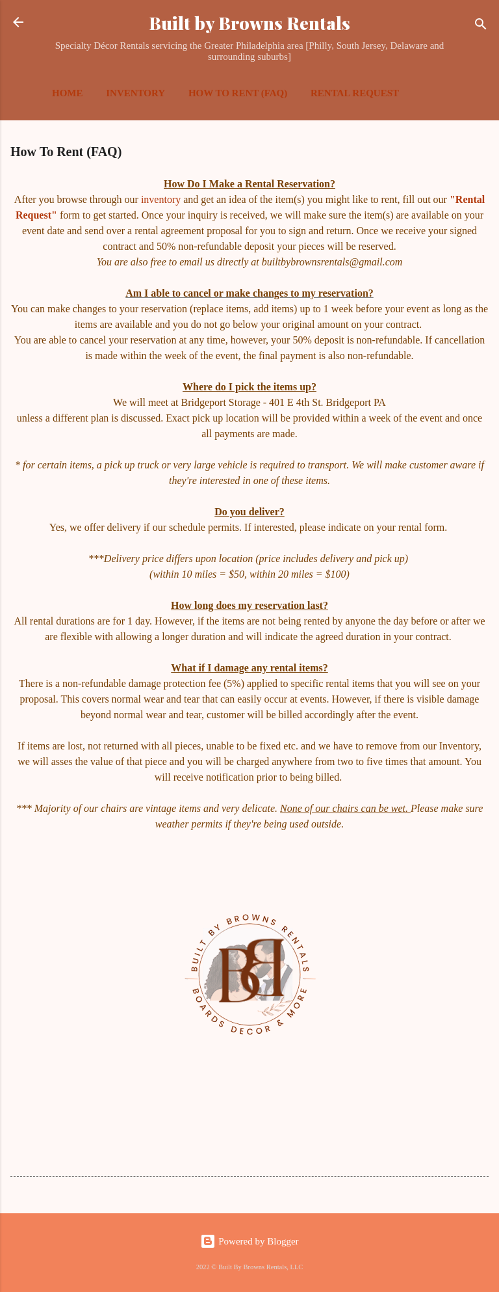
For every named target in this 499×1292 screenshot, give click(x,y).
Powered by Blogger (249, 1241)
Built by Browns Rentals (249, 22)
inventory (162, 199)
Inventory (135, 93)
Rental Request (355, 93)
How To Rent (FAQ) (237, 93)
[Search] (481, 26)
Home (67, 93)
